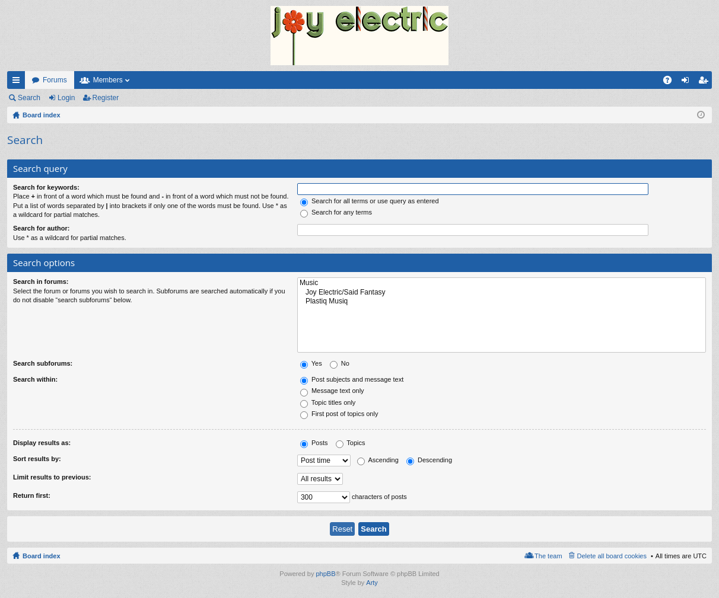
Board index (42, 555)
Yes (311, 363)
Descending (429, 459)
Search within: (35, 379)
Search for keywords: (46, 187)
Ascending (378, 459)
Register (106, 98)
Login (66, 98)
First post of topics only (339, 413)
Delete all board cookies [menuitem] (612, 555)
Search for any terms (336, 212)
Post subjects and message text (351, 379)
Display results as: (42, 442)
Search (29, 98)
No (339, 363)
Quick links (18, 82)
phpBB (325, 573)
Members (108, 80)
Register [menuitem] (705, 82)
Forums (55, 80)
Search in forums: (41, 281)
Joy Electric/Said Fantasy (501, 292)
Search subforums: (42, 363)
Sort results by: (37, 458)
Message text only (332, 390)
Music (501, 283)
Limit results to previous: (52, 477)
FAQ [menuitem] (671, 82)
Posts (314, 442)
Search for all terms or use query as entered (369, 200)
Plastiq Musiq (501, 301)
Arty (372, 582)
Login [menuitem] (688, 82)
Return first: (31, 495)
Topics (350, 442)
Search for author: (41, 228)
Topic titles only (327, 402)
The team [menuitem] (548, 555)
